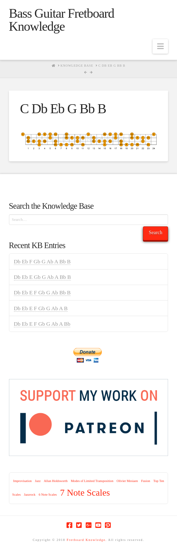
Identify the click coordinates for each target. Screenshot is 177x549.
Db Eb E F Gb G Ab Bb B (42, 292)
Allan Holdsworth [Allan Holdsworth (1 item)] (56, 481)
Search (155, 232)
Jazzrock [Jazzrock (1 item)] (29, 494)
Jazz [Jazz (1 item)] (38, 481)
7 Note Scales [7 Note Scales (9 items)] (85, 493)
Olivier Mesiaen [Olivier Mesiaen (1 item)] (127, 481)
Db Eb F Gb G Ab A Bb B (42, 261)
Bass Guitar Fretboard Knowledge (61, 20)
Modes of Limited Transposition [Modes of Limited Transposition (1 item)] (92, 481)
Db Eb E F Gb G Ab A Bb (42, 324)
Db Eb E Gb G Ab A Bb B (42, 277)
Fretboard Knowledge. (87, 540)
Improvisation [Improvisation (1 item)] (22, 481)
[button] (160, 46)
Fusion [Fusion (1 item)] (145, 481)
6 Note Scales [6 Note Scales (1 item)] (48, 494)
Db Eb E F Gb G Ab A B (41, 308)
